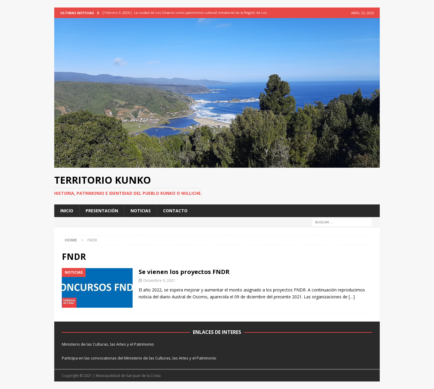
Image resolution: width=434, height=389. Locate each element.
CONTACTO (175, 210)
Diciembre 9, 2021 (159, 280)
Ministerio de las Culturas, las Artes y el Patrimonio (108, 344)
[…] (352, 297)
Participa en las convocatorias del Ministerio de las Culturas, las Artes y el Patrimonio (139, 358)
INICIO (66, 210)
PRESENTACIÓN (102, 210)
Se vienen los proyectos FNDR (184, 272)
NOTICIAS (141, 210)
